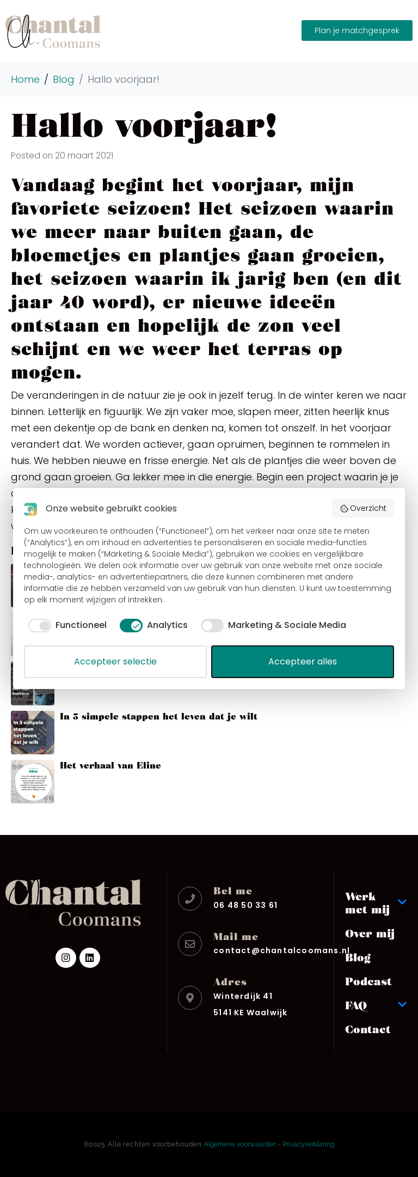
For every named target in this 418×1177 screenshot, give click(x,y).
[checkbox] (65, 625)
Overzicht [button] (363, 508)
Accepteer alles (302, 661)
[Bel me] (190, 899)
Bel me (233, 890)
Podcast (368, 980)
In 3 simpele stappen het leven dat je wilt (158, 716)
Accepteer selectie (115, 661)
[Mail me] (190, 944)
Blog (358, 956)
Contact (368, 1028)
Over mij (370, 933)
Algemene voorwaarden (240, 1144)
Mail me (236, 936)
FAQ (376, 1004)
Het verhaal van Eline (110, 765)
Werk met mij (376, 902)
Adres (230, 981)
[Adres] (190, 998)
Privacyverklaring (308, 1144)
